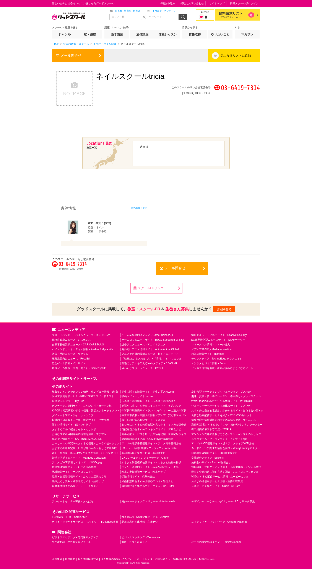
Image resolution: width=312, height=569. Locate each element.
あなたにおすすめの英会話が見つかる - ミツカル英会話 (154, 424)
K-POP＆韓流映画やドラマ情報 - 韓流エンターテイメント (86, 410)
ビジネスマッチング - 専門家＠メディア (75, 537)
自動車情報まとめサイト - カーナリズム (75, 486)
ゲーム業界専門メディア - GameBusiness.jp (147, 335)
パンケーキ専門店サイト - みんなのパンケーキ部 (150, 467)
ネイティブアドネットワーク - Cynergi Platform (219, 521)
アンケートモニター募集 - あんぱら (72, 501)
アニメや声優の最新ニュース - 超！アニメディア (150, 353)
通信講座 (142, 34)
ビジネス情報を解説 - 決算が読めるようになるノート (222, 368)
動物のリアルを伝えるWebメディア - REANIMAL (150, 363)
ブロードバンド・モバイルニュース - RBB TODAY (81, 335)
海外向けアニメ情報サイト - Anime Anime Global (150, 349)
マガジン (247, 34)
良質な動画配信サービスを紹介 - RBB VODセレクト (221, 415)
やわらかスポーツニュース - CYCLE (143, 368)
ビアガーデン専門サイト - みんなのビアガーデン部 (82, 405)
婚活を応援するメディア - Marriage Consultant (79, 457)
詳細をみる (224, 309)
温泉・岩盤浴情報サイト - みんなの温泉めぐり (79, 476)
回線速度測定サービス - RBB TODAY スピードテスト (83, 396)
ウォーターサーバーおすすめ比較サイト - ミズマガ (221, 405)
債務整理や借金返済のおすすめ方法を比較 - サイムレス (223, 419)
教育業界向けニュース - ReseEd (70, 358)
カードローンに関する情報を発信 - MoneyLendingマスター (225, 448)
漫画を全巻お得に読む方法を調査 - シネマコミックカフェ (225, 471)
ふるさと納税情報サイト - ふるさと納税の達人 (149, 401)
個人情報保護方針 (88, 559)
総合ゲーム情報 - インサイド (69, 363)
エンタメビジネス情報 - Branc (208, 363)
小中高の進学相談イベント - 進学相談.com (216, 541)
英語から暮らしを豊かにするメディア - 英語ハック (151, 405)
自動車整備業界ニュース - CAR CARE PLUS (78, 344)
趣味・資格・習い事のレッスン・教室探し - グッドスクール (226, 396)
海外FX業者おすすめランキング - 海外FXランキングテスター (227, 424)
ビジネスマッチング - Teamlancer (141, 537)
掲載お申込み (167, 3)
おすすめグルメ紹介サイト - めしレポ (74, 429)
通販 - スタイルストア (134, 541)
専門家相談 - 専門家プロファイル (71, 541)
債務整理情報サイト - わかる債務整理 (74, 467)
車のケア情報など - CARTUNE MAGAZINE (77, 438)
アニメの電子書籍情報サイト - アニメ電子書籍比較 (151, 443)
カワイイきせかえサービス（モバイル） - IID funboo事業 (85, 521)
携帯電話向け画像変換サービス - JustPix (145, 517)
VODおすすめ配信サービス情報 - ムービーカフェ (220, 476)
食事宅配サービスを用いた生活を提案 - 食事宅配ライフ (154, 434)
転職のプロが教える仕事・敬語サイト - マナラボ (80, 419)
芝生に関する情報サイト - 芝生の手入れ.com (148, 391)
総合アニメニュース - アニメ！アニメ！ (145, 344)
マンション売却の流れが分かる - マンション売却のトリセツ (226, 434)
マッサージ (170, 11)
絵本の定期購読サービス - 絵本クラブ (144, 471)
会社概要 (57, 559)
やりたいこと (220, 34)
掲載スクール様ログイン (244, 3)
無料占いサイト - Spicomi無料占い (211, 462)
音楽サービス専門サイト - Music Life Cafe (215, 486)
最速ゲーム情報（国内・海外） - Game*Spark (79, 368)
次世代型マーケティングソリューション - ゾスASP (221, 391)
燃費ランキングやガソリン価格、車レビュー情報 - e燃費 (85, 391)
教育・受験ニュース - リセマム (70, 353)
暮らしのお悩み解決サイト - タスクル (144, 419)
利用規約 (70, 559)
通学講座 (117, 34)
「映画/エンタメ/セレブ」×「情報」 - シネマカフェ (151, 358)
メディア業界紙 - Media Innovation (211, 349)
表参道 (142, 146)
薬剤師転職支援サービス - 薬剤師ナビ (144, 453)
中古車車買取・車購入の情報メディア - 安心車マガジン (154, 415)
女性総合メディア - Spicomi (207, 457)
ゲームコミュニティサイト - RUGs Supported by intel (153, 339)
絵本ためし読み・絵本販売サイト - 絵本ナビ (78, 481)
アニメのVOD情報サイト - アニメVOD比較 (77, 462)
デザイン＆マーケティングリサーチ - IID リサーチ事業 (223, 501)
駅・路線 (90, 34)
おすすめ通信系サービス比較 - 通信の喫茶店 (217, 481)
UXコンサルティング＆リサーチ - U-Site (145, 457)
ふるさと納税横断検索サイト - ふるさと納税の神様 (151, 462)
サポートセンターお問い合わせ (152, 559)
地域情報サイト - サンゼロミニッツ (72, 471)
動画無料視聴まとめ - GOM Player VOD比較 (147, 438)
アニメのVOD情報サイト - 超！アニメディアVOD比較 (222, 443)
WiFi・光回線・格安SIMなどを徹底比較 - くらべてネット (85, 453)
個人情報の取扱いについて (116, 559)
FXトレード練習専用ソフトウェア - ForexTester (149, 448)
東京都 (118, 11)
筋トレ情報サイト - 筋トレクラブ (71, 424)
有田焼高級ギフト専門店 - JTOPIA (211, 429)
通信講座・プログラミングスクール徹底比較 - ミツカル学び (226, 467)
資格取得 (195, 34)
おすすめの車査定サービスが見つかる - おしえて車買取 (84, 448)
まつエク (157, 11)
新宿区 (127, 11)
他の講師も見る (139, 208)
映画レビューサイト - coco (137, 396)
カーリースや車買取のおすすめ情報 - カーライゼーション (85, 443)
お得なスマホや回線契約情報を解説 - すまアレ (79, 434)
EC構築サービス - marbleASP (69, 517)
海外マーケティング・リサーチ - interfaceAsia (148, 501)
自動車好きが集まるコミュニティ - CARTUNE (148, 486)
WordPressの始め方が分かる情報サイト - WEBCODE (222, 401)
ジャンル (64, 34)
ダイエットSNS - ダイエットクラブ (72, 415)
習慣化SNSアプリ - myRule (68, 401)
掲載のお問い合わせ (192, 3)
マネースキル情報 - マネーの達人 (210, 344)
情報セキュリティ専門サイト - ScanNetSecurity (219, 335)
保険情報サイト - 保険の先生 (138, 476)
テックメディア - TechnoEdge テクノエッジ (217, 358)
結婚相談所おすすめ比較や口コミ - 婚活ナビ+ (148, 481)
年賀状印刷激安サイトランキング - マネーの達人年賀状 (154, 410)
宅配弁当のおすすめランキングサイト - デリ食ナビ (151, 429)
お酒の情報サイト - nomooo (207, 353)
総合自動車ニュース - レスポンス (71, 339)
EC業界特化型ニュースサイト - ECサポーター (218, 339)
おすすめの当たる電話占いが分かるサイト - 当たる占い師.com (227, 410)
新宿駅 (136, 11)
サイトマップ (217, 3)
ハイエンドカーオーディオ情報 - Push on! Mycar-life (82, 349)
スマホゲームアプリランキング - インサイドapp (219, 438)
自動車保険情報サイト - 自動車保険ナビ (214, 453)
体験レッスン (168, 34)
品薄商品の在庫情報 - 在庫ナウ (140, 521)
